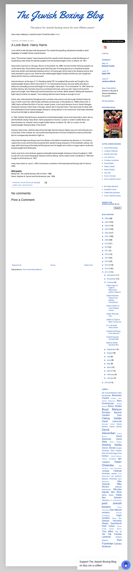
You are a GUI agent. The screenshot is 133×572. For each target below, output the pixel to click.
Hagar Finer (117, 453)
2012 (107, 268)
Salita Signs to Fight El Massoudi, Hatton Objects (113, 288)
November (111, 279)
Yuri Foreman (112, 541)
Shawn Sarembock (112, 523)
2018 (107, 247)
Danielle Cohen (110, 189)
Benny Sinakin (115, 406)
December (111, 275)
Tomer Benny (115, 529)
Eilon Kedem (116, 450)
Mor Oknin (116, 492)
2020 (107, 240)
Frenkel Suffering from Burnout (113, 332)
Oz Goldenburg (116, 500)
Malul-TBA (106, 74)
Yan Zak (107, 173)
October (110, 282)
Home (52, 265)
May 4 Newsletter (109, 88)
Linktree (105, 53)
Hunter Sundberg (109, 459)
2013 (107, 265)
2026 (107, 218)
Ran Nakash (116, 510)
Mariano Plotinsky (109, 479)
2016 (107, 254)
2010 (107, 382)
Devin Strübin (109, 170)
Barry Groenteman (112, 402)
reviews (106, 512)
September (111, 349)
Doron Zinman (110, 176)
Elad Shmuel (107, 453)
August (110, 353)
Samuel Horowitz (112, 520)
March (109, 371)
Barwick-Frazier (108, 66)
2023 (107, 229)
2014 (107, 261)
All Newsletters (108, 101)
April (109, 367)
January (110, 378)
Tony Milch (107, 531)
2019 (107, 243)
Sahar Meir (117, 518)
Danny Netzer (116, 427)
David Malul (109, 163)
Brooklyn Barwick (111, 186)
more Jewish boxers (112, 179)
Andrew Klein (116, 398)
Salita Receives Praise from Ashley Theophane (112, 299)
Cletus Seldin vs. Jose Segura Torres (113, 308)
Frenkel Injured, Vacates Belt (112, 338)
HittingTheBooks (116, 456)
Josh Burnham (116, 468)
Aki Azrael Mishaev (110, 393)
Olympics (106, 500)
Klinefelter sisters (109, 474)
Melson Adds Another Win (112, 344)
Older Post (88, 265)
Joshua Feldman (111, 151)
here (57, 34)
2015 (107, 258)
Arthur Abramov (108, 401)
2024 (107, 226)
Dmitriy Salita (112, 445)
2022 (107, 233)
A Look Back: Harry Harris (112, 326)
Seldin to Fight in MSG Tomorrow (113, 321)
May (109, 364)
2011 (107, 272)
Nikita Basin (107, 495)
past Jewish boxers (25, 185)
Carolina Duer (112, 415)
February (110, 374)
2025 (107, 222)
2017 (107, 251)
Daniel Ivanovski (110, 154)
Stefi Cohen (108, 526)
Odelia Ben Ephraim (112, 193)
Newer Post (16, 265)
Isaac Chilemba (112, 463)
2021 (107, 236)
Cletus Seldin (109, 166)
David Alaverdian (111, 148)
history (105, 456)
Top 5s (118, 532)
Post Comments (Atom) (32, 269)
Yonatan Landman (111, 160)
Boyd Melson (112, 409)
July (109, 357)
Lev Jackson (109, 157)
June (109, 360)
